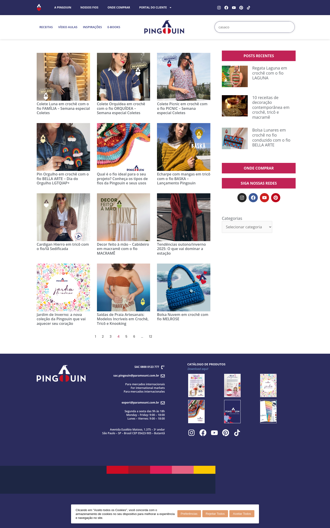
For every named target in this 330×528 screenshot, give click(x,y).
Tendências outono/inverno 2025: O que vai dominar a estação (181, 249)
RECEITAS (46, 27)
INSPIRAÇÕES (92, 27)
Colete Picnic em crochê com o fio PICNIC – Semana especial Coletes (182, 108)
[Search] (288, 27)
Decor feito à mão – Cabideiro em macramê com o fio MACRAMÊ (123, 249)
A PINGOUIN (62, 7)
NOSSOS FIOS (89, 7)
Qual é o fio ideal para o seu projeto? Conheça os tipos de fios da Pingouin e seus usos (122, 178)
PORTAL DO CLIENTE (155, 7)
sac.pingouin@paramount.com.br (136, 375)
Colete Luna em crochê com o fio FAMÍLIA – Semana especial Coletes (63, 108)
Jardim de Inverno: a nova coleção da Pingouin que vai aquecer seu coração (61, 319)
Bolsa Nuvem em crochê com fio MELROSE (182, 316)
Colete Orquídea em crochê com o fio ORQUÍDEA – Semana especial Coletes (121, 108)
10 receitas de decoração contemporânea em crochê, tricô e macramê (271, 107)
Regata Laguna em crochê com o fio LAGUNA (270, 73)
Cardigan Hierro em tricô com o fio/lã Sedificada (63, 246)
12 (150, 336)
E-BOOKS (113, 27)
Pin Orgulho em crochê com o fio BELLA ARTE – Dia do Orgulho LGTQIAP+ (63, 178)
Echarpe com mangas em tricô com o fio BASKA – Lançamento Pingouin (183, 178)
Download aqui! (197, 369)
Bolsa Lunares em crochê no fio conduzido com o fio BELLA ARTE (271, 137)
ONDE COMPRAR (118, 7)
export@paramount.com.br (140, 402)
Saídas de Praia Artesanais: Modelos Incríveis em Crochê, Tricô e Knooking (123, 319)
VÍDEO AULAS (67, 27)
